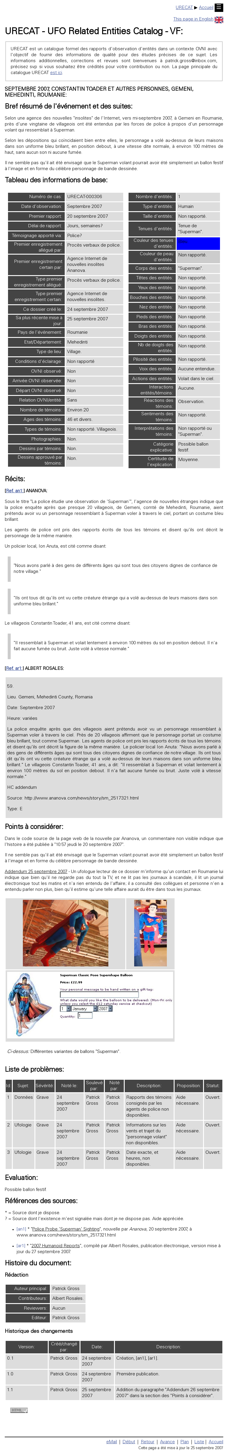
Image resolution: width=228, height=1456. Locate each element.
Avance (167, 1442)
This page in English (198, 19)
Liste (199, 1442)
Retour (147, 1442)
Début (129, 1442)
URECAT (184, 8)
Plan (184, 1442)
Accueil (206, 8)
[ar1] (21, 1246)
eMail (111, 1442)
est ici (56, 73)
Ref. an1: (14, 491)
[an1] (21, 1229)
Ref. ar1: (14, 669)
